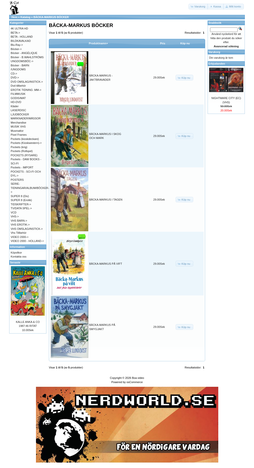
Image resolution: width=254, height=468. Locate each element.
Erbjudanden (216, 63)
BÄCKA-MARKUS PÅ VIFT (105, 263)
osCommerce (135, 382)
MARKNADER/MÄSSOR (26, 118)
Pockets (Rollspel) (22, 151)
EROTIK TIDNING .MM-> (26, 89)
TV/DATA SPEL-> (21, 208)
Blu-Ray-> (17, 44)
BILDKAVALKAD (21, 40)
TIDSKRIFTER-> (21, 204)
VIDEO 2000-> (20, 236)
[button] (198, 6)
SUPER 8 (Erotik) (21, 200)
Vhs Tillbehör (19, 232)
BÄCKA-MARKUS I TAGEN (106, 199)
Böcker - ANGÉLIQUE (24, 53)
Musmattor (17, 130)
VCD (13, 212)
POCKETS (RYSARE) (24, 155)
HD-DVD (16, 102)
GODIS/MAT (18, 98)
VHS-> (15, 216)
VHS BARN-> (19, 220)
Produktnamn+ (98, 43)
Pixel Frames (19, 134)
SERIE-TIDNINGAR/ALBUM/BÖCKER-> (30, 187)
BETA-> (15, 32)
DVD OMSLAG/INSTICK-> (27, 81)
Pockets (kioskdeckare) (25, 138)
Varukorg (214, 52)
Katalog (25, 17)
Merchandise (18, 122)
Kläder (15, 106)
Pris (162, 43)
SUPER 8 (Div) (20, 196)
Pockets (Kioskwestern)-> (26, 142)
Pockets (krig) (19, 147)
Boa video (138, 377)
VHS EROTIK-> (20, 224)
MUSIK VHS (18, 126)
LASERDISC (18, 110)
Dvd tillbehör (18, 85)
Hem (14, 17)
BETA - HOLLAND (22, 36)
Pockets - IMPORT (22, 167)
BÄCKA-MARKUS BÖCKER (51, 17)
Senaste (15, 262)
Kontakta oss (19, 256)
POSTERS (17, 179)
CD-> (14, 73)
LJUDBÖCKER (20, 114)
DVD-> (15, 77)
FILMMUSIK (18, 93)
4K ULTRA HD (19, 28)
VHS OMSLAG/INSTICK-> (27, 228)
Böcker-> (16, 49)
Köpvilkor (16, 252)
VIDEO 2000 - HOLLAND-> (27, 240)
